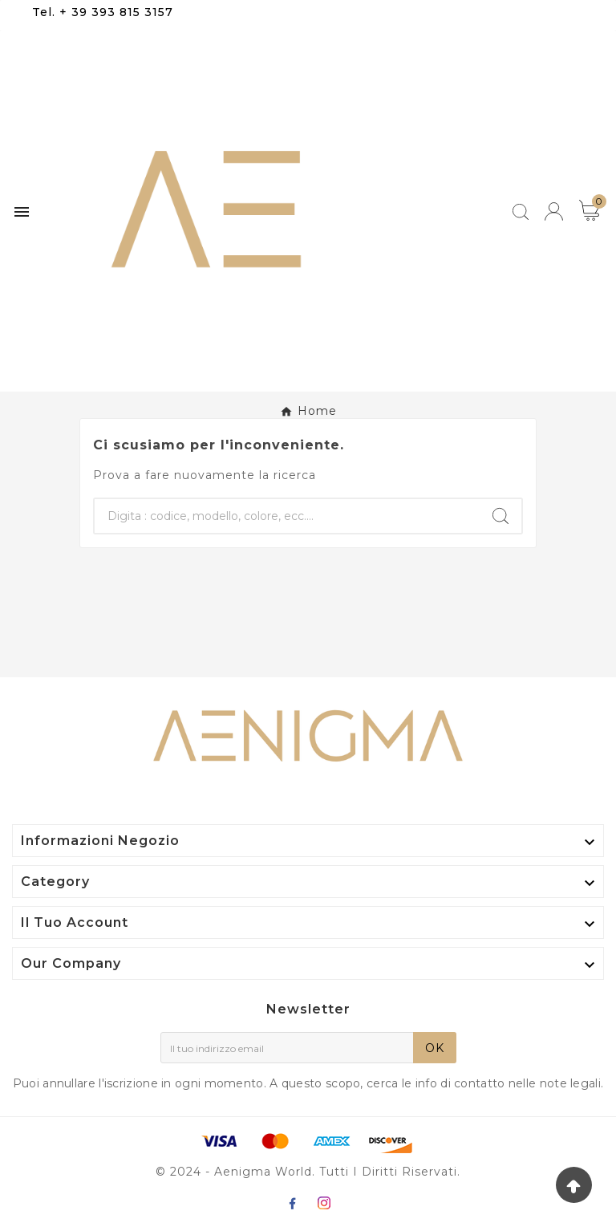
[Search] (500, 516)
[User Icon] (554, 211)
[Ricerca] (287, 516)
